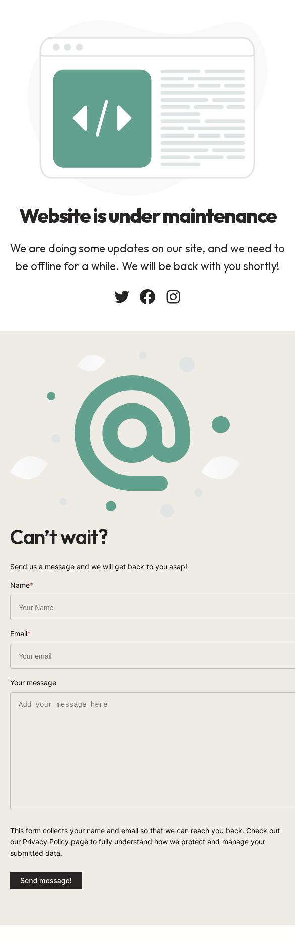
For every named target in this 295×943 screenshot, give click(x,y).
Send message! (46, 880)
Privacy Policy (46, 841)
